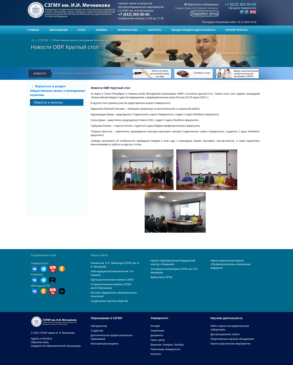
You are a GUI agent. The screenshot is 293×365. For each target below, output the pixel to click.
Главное (33, 30)
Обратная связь (40, 342)
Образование (58, 30)
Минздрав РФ (40, 285)
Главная (179, 8)
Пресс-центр (158, 340)
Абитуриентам (99, 326)
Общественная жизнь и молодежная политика (78, 40)
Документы (157, 335)
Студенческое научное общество (109, 301)
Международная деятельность (193, 30)
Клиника (102, 30)
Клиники (37, 274)
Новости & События (195, 8)
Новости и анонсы (118, 40)
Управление (157, 330)
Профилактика (127, 30)
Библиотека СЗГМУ (162, 277)
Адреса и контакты (41, 338)
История (155, 326)
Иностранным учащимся (104, 343)
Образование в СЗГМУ (106, 318)
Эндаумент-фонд (205, 13)
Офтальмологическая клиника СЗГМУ (112, 279)
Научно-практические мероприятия (230, 343)
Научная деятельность (226, 318)
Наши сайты (99, 255)
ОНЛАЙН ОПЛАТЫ (236, 30)
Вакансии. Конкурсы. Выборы (167, 344)
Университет (40, 263)
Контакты (213, 8)
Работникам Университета (165, 349)
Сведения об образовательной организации (56, 345)
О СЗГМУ (43, 40)
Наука (82, 30)
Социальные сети (43, 255)
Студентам (97, 330)
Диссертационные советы (225, 334)
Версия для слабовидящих (201, 4)
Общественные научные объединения (232, 339)
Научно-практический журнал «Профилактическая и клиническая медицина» (230, 264)
